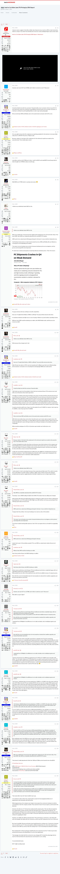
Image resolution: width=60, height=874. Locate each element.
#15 (57, 486)
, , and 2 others (22, 304)
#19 (57, 605)
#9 (57, 309)
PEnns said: (15, 335)
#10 (57, 332)
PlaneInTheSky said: (17, 489)
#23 (57, 724)
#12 (57, 382)
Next (7, 24)
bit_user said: (16, 779)
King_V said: (16, 437)
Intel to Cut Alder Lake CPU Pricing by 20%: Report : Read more (27, 34)
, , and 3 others (30, 126)
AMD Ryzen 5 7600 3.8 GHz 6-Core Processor (25, 766)
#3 (57, 105)
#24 (57, 748)
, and (20, 350)
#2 (57, 85)
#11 (57, 356)
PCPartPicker (22, 770)
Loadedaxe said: (16, 359)
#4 (57, 132)
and (18, 152)
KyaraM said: (16, 700)
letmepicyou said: (17, 588)
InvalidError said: (17, 385)
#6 (57, 179)
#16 (57, 532)
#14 (57, 462)
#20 (57, 628)
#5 (57, 158)
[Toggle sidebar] (55, 2)
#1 (57, 27)
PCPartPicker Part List (17, 763)
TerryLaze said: (16, 608)
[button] (2, 2)
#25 (57, 775)
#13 (57, 433)
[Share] (56, 28)
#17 (57, 561)
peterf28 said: (16, 650)
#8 (57, 227)
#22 (57, 697)
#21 (57, 671)
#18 (57, 585)
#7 (57, 204)
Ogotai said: (16, 564)
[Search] (58, 2)
